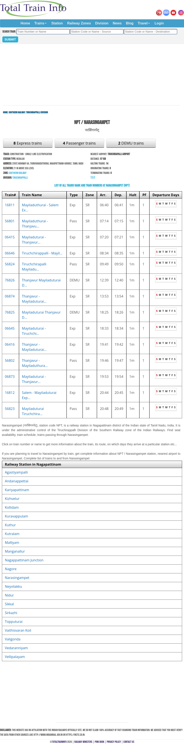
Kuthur (10, 525)
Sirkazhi (11, 612)
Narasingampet (17, 577)
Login (159, 23)
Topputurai (14, 621)
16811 (10, 205)
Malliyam (12, 542)
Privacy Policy (114, 742)
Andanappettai (16, 481)
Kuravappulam (16, 516)
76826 (10, 280)
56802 (10, 360)
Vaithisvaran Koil (18, 630)
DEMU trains (131, 143)
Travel (142, 23)
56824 (10, 264)
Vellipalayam (15, 656)
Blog (130, 23)
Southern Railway (17, 112)
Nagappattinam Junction (24, 560)
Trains (39, 23)
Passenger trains (79, 143)
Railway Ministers (83, 742)
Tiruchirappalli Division (37, 112)
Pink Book (99, 742)
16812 (10, 392)
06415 (10, 237)
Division (101, 23)
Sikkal (9, 604)
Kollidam (12, 507)
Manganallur (15, 551)
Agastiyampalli (16, 472)
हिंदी (93, 177)
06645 (10, 328)
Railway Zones (79, 23)
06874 (10, 296)
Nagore (11, 569)
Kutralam (12, 533)
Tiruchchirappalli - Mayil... (42, 253)
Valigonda (12, 639)
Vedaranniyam (16, 648)
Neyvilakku (13, 586)
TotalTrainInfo (59, 742)
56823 (10, 408)
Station (57, 23)
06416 (10, 344)
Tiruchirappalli (20, 177)
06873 (10, 376)
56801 (10, 221)
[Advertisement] (92, 75)
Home (25, 23)
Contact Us (128, 742)
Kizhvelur (12, 498)
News (117, 23)
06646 (10, 253)
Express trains (27, 143)
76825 (10, 312)
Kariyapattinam (17, 489)
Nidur (9, 595)
